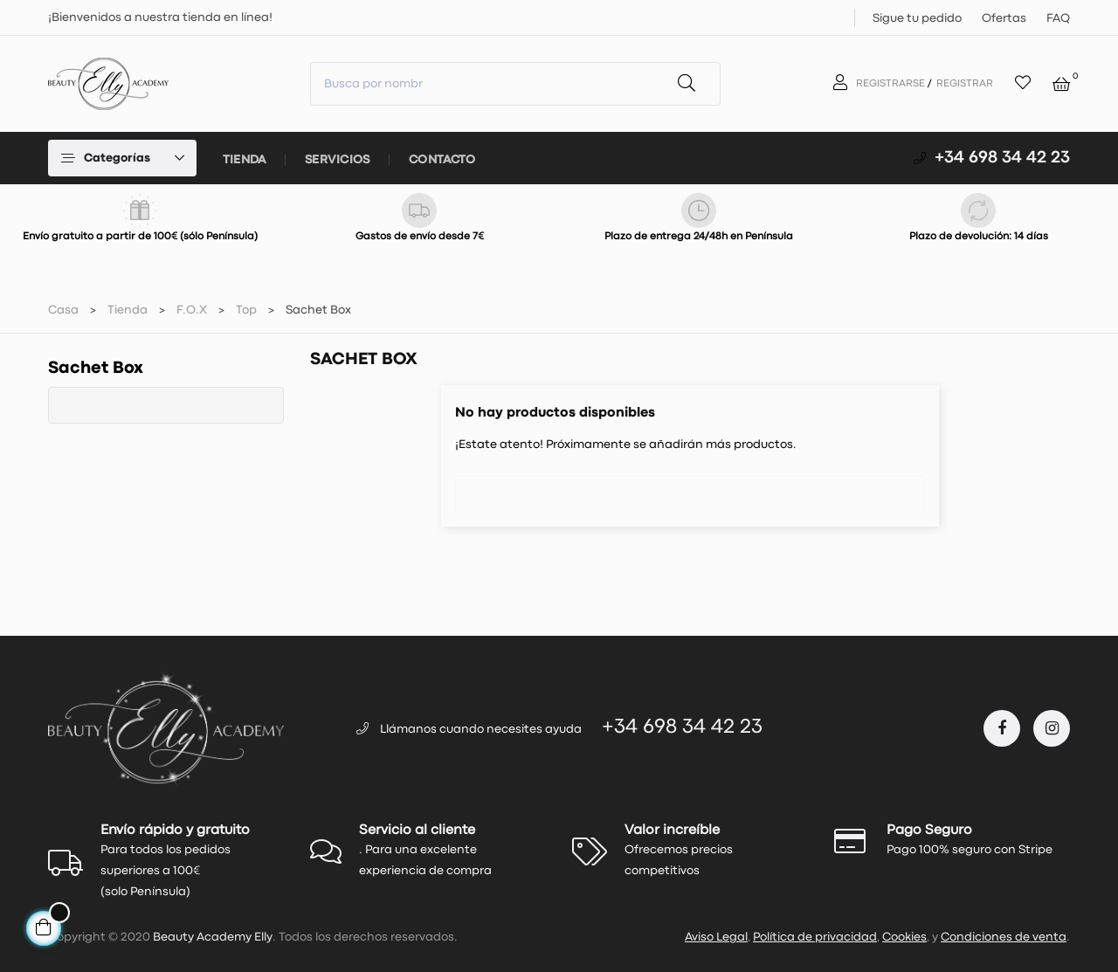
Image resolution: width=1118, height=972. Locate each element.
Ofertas (1004, 18)
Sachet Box (95, 368)
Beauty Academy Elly (213, 937)
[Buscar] (690, 490)
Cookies (904, 937)
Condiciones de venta (1003, 937)
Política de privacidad (815, 937)
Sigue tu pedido (917, 18)
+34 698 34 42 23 (1002, 157)
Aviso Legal (716, 937)
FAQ (1058, 18)
